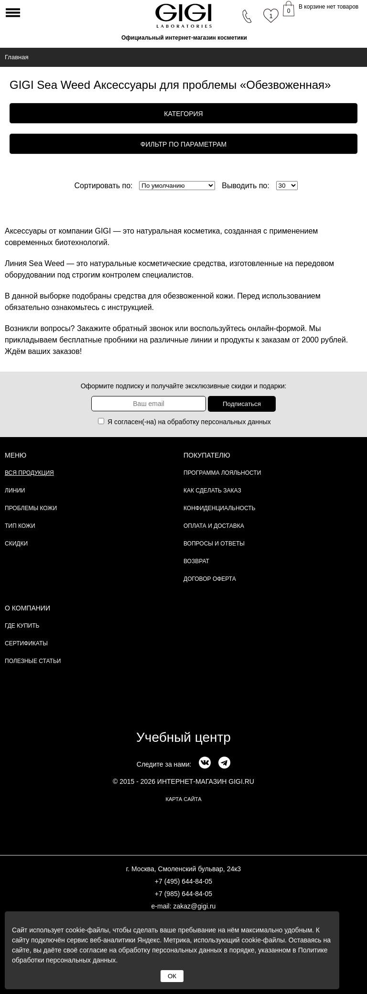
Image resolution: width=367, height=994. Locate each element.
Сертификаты (26, 643)
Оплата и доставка (214, 526)
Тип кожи (20, 526)
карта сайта (183, 799)
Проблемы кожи (31, 508)
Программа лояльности (222, 473)
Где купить (22, 625)
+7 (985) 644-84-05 (183, 894)
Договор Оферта (210, 579)
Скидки (16, 543)
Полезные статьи (33, 661)
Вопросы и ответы (214, 543)
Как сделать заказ (212, 490)
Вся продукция (29, 473)
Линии (15, 490)
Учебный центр (183, 737)
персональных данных (236, 422)
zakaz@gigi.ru (194, 906)
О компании (27, 608)
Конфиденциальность (219, 508)
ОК (172, 976)
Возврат (196, 561)
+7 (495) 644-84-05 (183, 881)
